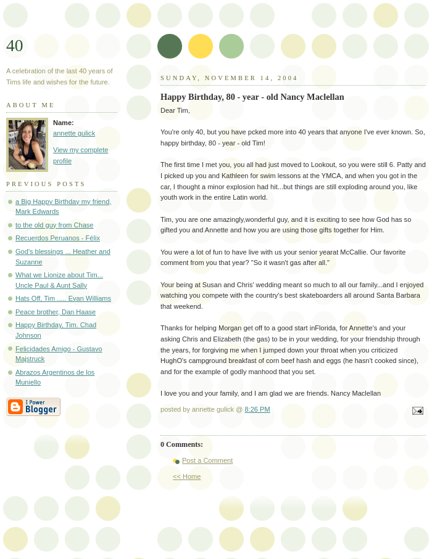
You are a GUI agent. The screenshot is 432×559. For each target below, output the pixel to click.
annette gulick (74, 133)
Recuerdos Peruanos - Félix (57, 238)
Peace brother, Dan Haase (55, 312)
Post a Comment (207, 460)
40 (14, 45)
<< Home (187, 476)
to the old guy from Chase (54, 225)
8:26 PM (257, 409)
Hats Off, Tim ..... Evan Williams (63, 298)
